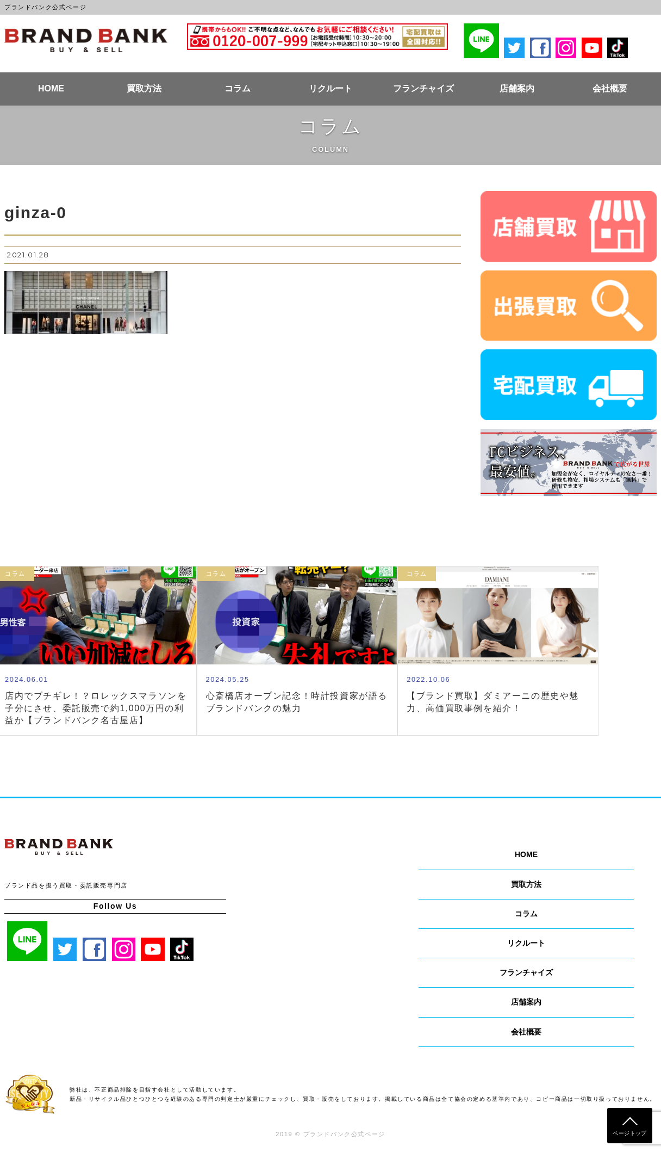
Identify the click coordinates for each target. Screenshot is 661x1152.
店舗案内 (517, 88)
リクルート (330, 88)
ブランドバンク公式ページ (85, 40)
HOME (51, 88)
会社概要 (610, 88)
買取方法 (144, 88)
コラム (238, 88)
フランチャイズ (423, 88)
